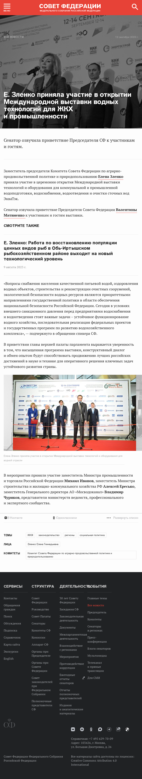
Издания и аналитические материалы (71, 709)
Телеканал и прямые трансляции (95, 667)
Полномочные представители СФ (42, 705)
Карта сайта (12, 644)
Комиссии (38, 637)
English (8, 658)
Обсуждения (12, 623)
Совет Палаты (41, 616)
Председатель (96, 612)
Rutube (118, 729)
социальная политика (92, 535)
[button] (7, 7)
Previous (25, 413)
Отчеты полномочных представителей (71, 694)
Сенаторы (38, 623)
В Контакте (14, 518)
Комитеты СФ (41, 630)
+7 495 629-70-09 (101, 739)
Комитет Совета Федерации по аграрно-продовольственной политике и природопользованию (70, 555)
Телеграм (109, 729)
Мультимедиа (97, 655)
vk (73, 729)
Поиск (8, 616)
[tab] (71, 517)
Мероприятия (69, 657)
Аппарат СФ (40, 644)
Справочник (12, 637)
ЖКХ (30, 535)
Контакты (10, 598)
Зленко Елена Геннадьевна (43, 544)
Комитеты (94, 619)
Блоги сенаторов (99, 648)
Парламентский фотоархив (127, 729)
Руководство (40, 609)
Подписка (10, 630)
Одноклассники (66, 518)
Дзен (82, 729)
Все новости (14, 37)
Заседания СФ (69, 609)
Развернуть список (125, 518)
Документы (68, 627)
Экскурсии (11, 651)
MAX (100, 729)
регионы (70, 535)
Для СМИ (93, 678)
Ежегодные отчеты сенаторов (67, 679)
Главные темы (97, 598)
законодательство (49, 535)
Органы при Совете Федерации (40, 667)
